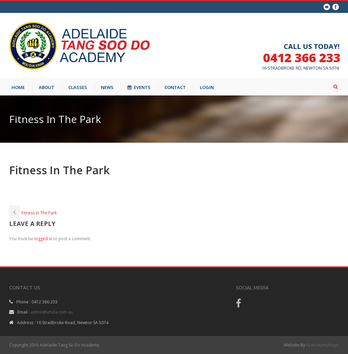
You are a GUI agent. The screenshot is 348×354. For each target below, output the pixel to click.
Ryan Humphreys (322, 345)
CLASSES (77, 87)
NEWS (107, 87)
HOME (18, 87)
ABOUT (46, 87)
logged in (43, 239)
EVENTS (139, 87)
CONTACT (175, 87)
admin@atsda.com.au (52, 312)
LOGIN (207, 87)
